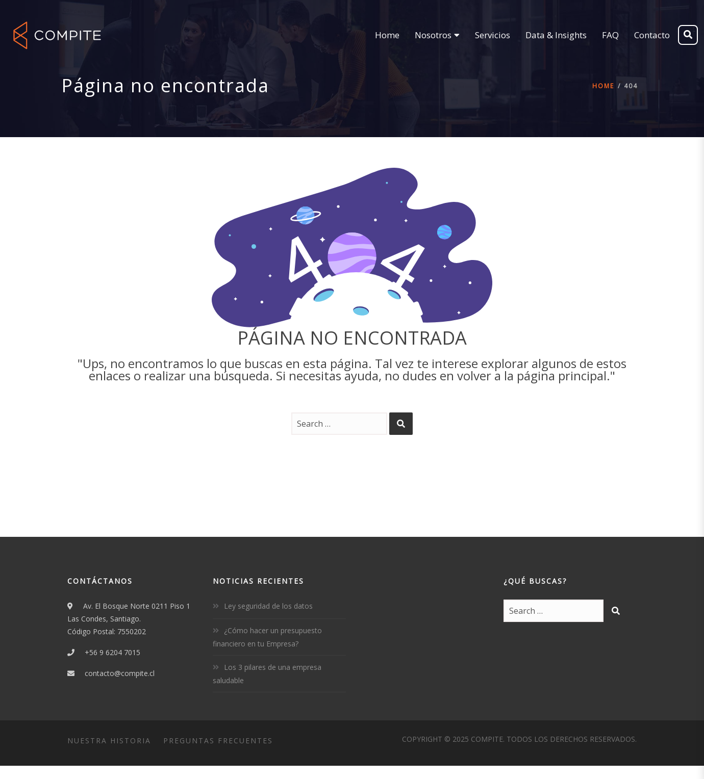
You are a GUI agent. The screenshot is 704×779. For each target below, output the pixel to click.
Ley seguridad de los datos (268, 606)
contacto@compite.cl (120, 673)
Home (603, 86)
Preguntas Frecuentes (218, 740)
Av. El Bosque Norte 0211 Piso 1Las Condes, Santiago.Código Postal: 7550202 (128, 618)
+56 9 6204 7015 (112, 652)
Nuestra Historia (109, 740)
